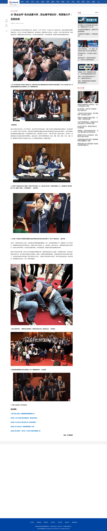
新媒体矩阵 (74, 522)
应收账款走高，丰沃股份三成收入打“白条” (87, 54)
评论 (73, 1)
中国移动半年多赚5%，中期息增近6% (88, 35)
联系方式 (53, 522)
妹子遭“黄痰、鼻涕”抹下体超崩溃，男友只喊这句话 (88, 109)
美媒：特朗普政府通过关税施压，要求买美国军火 (87, 82)
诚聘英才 (46, 522)
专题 (78, 1)
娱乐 (88, 1)
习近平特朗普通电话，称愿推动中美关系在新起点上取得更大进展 (88, 122)
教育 (83, 1)
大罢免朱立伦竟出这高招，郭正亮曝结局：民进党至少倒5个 (88, 114)
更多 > (97, 12)
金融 (42, 1)
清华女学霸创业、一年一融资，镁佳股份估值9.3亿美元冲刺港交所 (87, 50)
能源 (63, 1)
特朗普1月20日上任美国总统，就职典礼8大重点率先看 (88, 135)
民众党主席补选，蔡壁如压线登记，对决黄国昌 (88, 127)
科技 (58, 1)
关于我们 (32, 522)
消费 (47, 1)
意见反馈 (60, 522)
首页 (22, 1)
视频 (93, 1)
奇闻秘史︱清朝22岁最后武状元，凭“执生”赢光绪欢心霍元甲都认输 (88, 131)
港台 (37, 1)
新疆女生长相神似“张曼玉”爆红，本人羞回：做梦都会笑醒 (88, 118)
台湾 (14, 11)
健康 (52, 1)
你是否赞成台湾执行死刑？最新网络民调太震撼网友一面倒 (88, 140)
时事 (27, 1)
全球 (32, 1)
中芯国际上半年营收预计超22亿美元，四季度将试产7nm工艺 (87, 26)
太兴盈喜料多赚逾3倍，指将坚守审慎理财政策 (88, 30)
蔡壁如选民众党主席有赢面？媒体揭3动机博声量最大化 (88, 144)
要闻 (17, 11)
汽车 (68, 1)
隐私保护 (67, 522)
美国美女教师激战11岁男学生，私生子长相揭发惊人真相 (88, 105)
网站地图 (39, 522)
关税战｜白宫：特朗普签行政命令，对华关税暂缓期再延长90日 (87, 73)
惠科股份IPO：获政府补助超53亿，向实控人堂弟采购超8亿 (87, 58)
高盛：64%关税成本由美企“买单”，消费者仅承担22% (86, 77)
